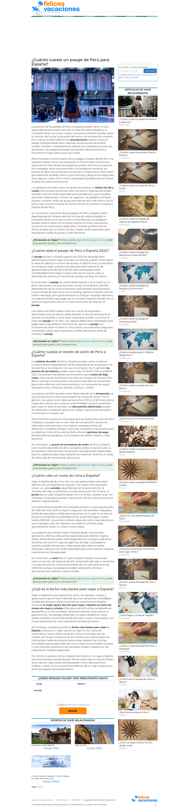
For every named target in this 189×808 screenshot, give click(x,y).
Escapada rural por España (43, 745)
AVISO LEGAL (62, 800)
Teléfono (81, 684)
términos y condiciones (78, 705)
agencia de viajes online (90, 240)
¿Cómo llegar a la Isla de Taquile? (136, 615)
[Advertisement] (95, 38)
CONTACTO (76, 800)
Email (39, 684)
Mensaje (38, 690)
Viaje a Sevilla (80, 745)
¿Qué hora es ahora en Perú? (134, 712)
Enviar (73, 710)
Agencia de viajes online (43, 800)
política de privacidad (129, 77)
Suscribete (150, 71)
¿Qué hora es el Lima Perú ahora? (136, 418)
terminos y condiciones (141, 75)
